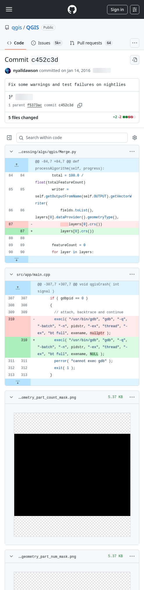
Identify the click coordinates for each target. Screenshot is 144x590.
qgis (17, 27)
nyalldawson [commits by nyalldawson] (25, 70)
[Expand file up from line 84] (16, 165)
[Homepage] (72, 9)
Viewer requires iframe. (72, 474)
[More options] (132, 151)
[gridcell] (72, 165)
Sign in (117, 9)
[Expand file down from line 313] (18, 382)
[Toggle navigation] (9, 9)
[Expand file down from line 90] (16, 259)
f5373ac (34, 105)
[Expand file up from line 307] (18, 288)
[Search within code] (69, 137)
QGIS (32, 27)
